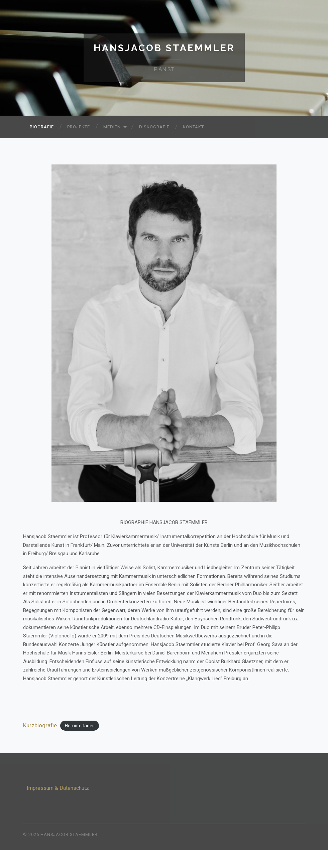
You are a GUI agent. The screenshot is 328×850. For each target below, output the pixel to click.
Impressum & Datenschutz (58, 788)
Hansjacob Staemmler (164, 47)
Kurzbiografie (40, 725)
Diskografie (154, 126)
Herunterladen (80, 725)
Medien (112, 126)
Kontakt (193, 126)
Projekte (78, 126)
